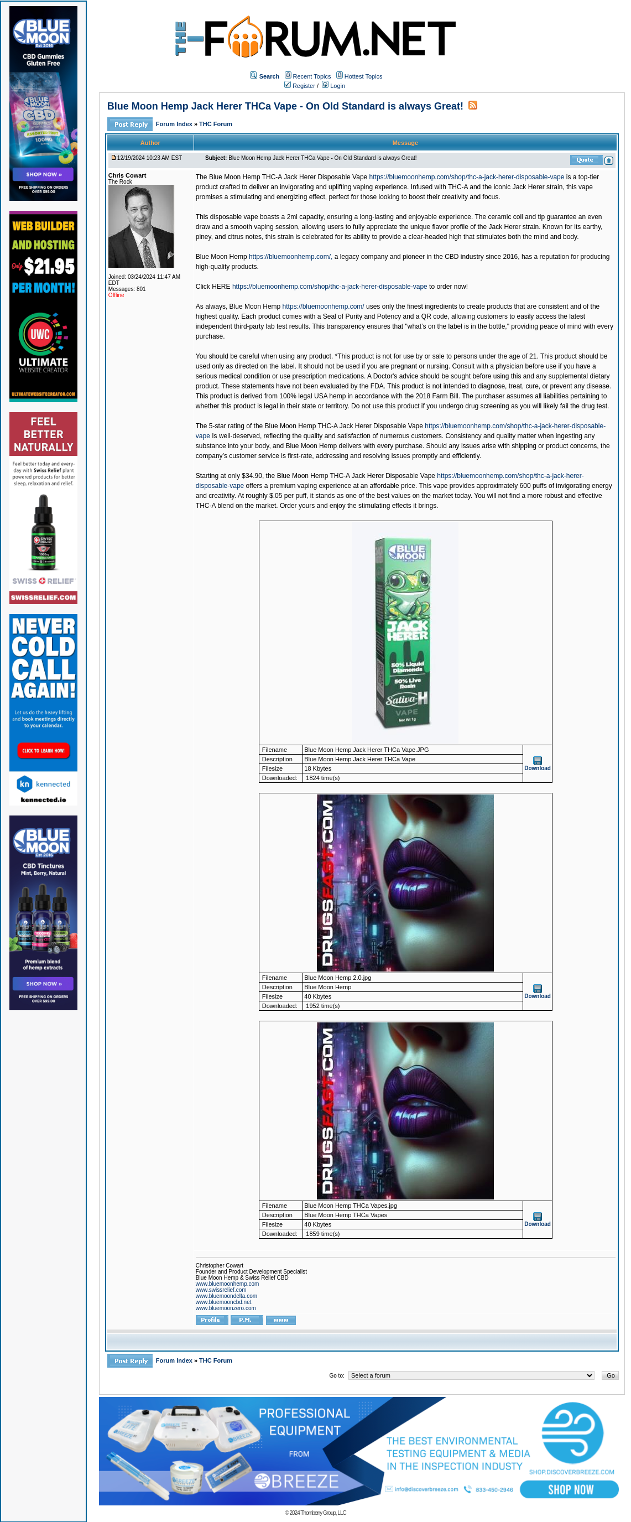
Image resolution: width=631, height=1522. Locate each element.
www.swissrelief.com (221, 1290)
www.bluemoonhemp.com (227, 1284)
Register (299, 85)
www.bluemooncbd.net (224, 1302)
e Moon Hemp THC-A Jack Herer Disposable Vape (360, 476)
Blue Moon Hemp (221, 257)
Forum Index (175, 124)
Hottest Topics (364, 76)
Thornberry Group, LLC (323, 1513)
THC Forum (215, 124)
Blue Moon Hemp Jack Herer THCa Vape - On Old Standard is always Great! (285, 106)
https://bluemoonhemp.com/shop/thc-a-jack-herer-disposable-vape (467, 177)
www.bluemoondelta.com (226, 1296)
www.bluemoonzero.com (226, 1308)
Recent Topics (312, 76)
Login (333, 85)
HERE (221, 286)
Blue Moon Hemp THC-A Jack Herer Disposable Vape (288, 177)
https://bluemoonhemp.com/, (290, 257)
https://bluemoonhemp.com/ (323, 306)
